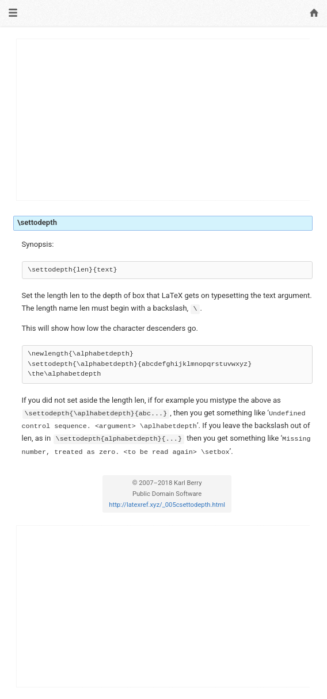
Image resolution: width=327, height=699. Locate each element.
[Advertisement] (163, 119)
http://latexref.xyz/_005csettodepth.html (167, 505)
